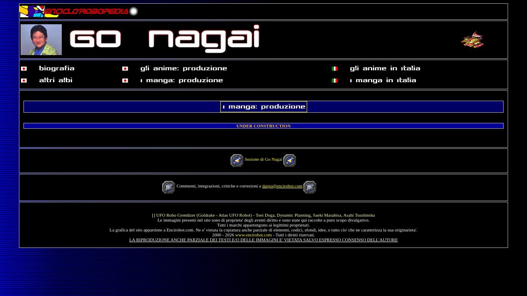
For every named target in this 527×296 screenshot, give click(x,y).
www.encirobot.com (253, 234)
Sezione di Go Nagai (263, 159)
